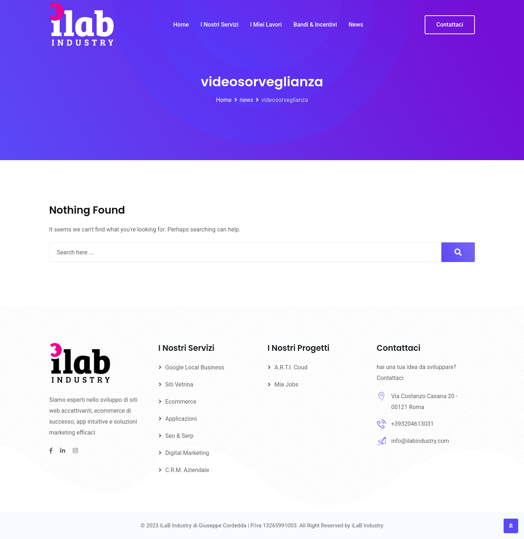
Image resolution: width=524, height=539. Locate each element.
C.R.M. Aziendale (187, 470)
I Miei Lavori (266, 24)
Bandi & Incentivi (315, 24)
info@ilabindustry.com (420, 440)
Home (181, 24)
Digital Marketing (187, 452)
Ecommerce (180, 401)
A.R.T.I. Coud (290, 367)
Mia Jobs (286, 384)
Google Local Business (194, 367)
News (356, 24)
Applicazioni (181, 418)
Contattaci (449, 24)
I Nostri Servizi (219, 24)
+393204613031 (412, 423)
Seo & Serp (179, 435)
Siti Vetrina (179, 384)
